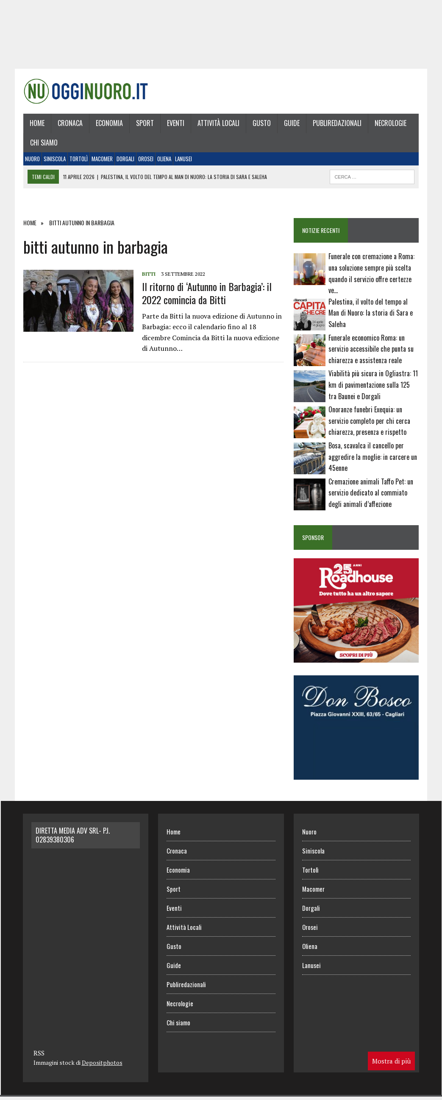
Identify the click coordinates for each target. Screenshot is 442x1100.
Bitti (147, 276)
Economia (108, 125)
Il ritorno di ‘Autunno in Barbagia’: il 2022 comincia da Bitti (205, 295)
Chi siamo (42, 145)
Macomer (100, 161)
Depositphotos (102, 1065)
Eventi (174, 125)
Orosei (144, 161)
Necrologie (389, 125)
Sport (144, 125)
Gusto (260, 125)
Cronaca (68, 125)
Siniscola (53, 161)
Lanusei (182, 161)
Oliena (163, 161)
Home (35, 125)
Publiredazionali (335, 125)
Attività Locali (217, 125)
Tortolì (77, 161)
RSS (38, 1056)
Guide (290, 125)
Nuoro (31, 161)
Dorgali (124, 161)
